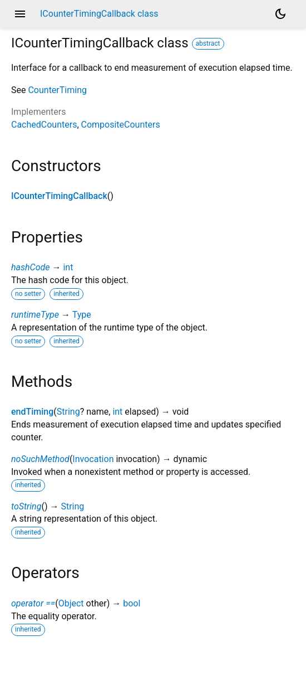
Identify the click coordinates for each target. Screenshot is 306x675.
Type (81, 314)
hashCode (30, 267)
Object (71, 603)
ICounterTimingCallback (59, 196)
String (68, 411)
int (68, 267)
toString (26, 506)
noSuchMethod (40, 459)
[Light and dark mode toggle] (280, 14)
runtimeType (35, 314)
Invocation (92, 459)
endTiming (32, 411)
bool (131, 603)
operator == (33, 603)
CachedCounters (44, 124)
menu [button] (20, 14)
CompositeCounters (120, 124)
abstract (208, 43)
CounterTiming (57, 90)
